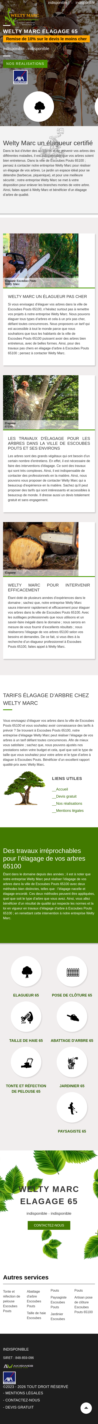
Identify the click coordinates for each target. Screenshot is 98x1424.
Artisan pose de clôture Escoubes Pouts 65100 (83, 1305)
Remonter (86, 1408)
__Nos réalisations (67, 803)
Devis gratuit (19, 1407)
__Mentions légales (68, 811)
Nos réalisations (25, 63)
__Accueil (60, 789)
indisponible (57, 3)
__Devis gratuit (64, 796)
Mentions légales (24, 1393)
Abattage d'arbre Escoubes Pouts (34, 1299)
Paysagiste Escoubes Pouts (59, 1302)
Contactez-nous (49, 1225)
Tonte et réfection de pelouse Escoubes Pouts (11, 1301)
